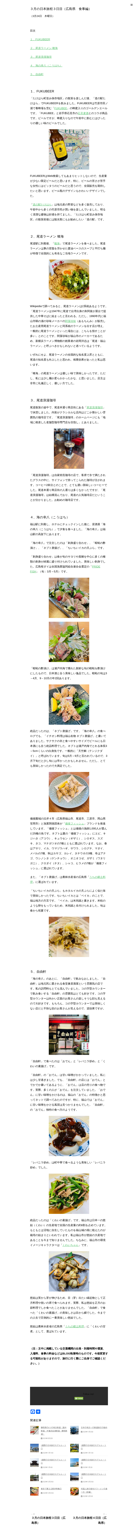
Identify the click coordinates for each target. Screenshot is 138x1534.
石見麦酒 (83, 113)
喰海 (57, 243)
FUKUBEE (60, 108)
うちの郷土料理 (74, 1326)
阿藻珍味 (70, 321)
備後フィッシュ (74, 823)
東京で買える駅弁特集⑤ (51, 1488)
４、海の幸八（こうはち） (46, 65)
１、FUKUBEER (40, 39)
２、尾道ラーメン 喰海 (44, 48)
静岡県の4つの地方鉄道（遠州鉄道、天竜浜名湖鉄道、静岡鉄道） (54, 1430)
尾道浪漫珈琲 (95, 407)
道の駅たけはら (42, 204)
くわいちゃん (70, 1245)
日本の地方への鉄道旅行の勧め (94, 1427)
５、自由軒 (37, 74)
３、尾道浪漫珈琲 (41, 56)
